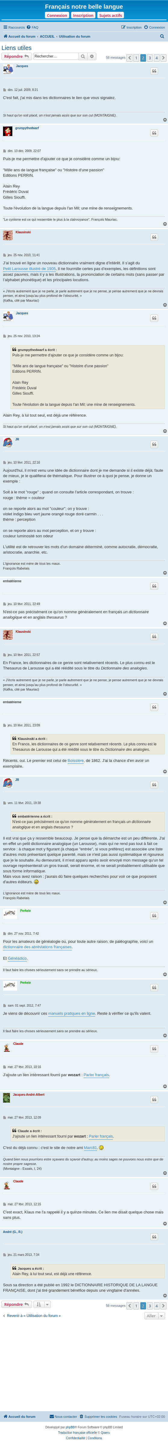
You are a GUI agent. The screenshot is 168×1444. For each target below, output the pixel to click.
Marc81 (90, 1147)
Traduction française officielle (77, 1432)
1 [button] (136, 58)
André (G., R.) (12, 1232)
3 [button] (150, 58)
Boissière (76, 760)
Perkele (25, 910)
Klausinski (23, 232)
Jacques (22, 66)
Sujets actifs (110, 15)
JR (17, 439)
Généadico (17, 958)
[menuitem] (32, 27)
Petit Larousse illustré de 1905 (29, 268)
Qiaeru (105, 1432)
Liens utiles (17, 48)
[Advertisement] (84, 1366)
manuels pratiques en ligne (71, 1013)
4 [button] (157, 58)
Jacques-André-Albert (28, 1094)
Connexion (57, 15)
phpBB (70, 1427)
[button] (129, 57)
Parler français (96, 1075)
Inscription (83, 15)
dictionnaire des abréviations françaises (37, 947)
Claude (18, 1043)
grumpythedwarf (27, 128)
